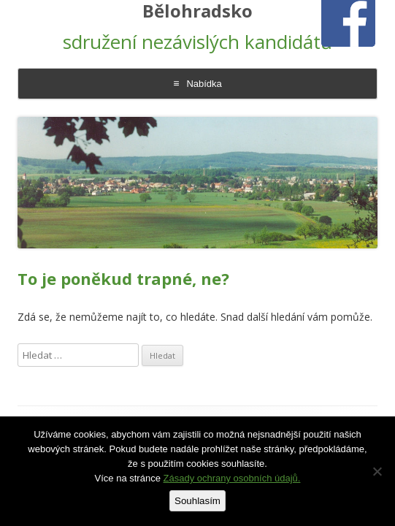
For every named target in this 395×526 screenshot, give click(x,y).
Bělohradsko (197, 11)
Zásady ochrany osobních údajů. (232, 478)
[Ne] (376, 471)
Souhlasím (197, 500)
